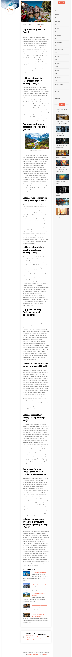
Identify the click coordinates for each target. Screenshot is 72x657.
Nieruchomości (59, 45)
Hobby (57, 28)
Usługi (57, 91)
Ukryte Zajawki (59, 84)
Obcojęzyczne (59, 49)
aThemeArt (45, 654)
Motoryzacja (59, 42)
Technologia (59, 73)
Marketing (58, 35)
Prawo (57, 56)
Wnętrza (58, 95)
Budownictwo (59, 17)
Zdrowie (58, 98)
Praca (57, 52)
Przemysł (58, 59)
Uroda (57, 87)
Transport (58, 77)
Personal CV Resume (32, 654)
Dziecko (58, 21)
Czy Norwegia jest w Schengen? (40, 584)
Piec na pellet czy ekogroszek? (39, 605)
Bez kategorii (59, 10)
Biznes (57, 14)
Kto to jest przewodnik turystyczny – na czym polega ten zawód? (61, 169)
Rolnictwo (58, 63)
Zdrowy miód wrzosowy (61, 157)
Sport (57, 70)
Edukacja (58, 24)
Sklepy (57, 66)
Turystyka (39, 26)
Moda (57, 38)
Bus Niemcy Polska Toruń (62, 205)
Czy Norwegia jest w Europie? (39, 572)
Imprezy (58, 31)
